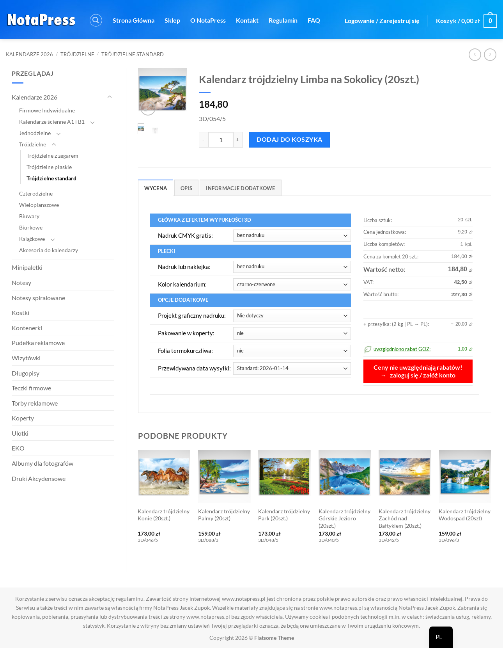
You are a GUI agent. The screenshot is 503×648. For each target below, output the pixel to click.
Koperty (23, 418)
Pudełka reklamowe (38, 342)
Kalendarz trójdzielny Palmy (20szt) (224, 515)
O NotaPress (208, 20)
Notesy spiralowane (38, 297)
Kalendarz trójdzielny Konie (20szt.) (164, 515)
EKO (18, 448)
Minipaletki (27, 267)
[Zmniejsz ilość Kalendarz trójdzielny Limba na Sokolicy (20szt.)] (203, 140)
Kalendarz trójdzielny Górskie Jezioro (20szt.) (344, 518)
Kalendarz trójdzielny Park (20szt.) (284, 515)
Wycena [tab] (155, 188)
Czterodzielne (36, 193)
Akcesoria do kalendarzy (48, 250)
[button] (96, 20)
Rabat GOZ (109, 56)
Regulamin (283, 20)
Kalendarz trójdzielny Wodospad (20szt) (465, 515)
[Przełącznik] (109, 97)
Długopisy (25, 373)
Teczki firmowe (31, 388)
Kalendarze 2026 (29, 54)
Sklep (172, 20)
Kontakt (247, 20)
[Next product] (475, 54)
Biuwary (29, 216)
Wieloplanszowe (39, 204)
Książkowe (32, 238)
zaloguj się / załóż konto (422, 375)
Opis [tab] (186, 188)
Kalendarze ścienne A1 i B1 (52, 121)
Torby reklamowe (35, 403)
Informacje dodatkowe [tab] (240, 188)
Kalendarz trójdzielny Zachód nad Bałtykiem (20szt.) (404, 518)
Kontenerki (27, 327)
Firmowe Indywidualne (47, 110)
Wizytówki (26, 357)
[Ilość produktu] (221, 140)
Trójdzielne (77, 54)
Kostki (20, 312)
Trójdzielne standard (51, 178)
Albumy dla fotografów (42, 463)
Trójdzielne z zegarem (52, 155)
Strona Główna (133, 20)
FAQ (314, 20)
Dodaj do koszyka (289, 139)
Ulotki (20, 433)
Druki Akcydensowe (39, 478)
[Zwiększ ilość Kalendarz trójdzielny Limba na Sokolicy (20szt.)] (238, 140)
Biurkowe (31, 227)
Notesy (21, 282)
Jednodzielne (35, 133)
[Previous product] (490, 54)
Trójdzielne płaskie (49, 167)
